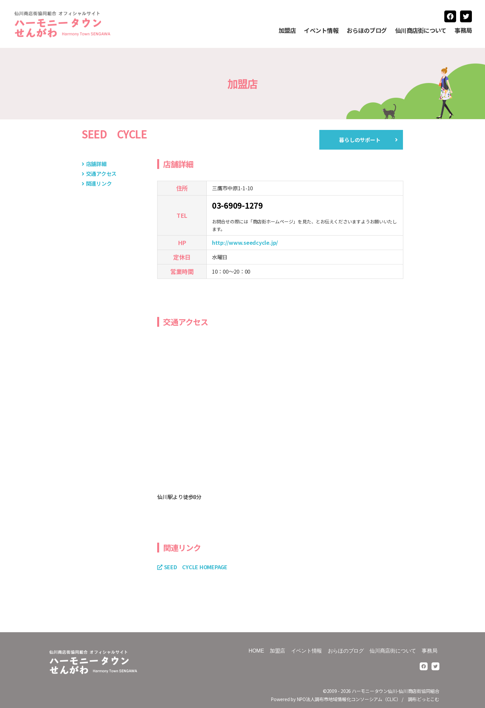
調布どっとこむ (423, 699)
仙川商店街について (421, 30)
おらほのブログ (367, 30)
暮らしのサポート (359, 140)
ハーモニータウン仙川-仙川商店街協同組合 (395, 691)
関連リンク (99, 183)
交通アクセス (101, 173)
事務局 (463, 30)
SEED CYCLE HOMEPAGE (195, 567)
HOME (256, 651)
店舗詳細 (96, 164)
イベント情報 (321, 30)
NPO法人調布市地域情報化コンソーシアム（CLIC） (349, 699)
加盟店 (287, 30)
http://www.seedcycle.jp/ (245, 242)
